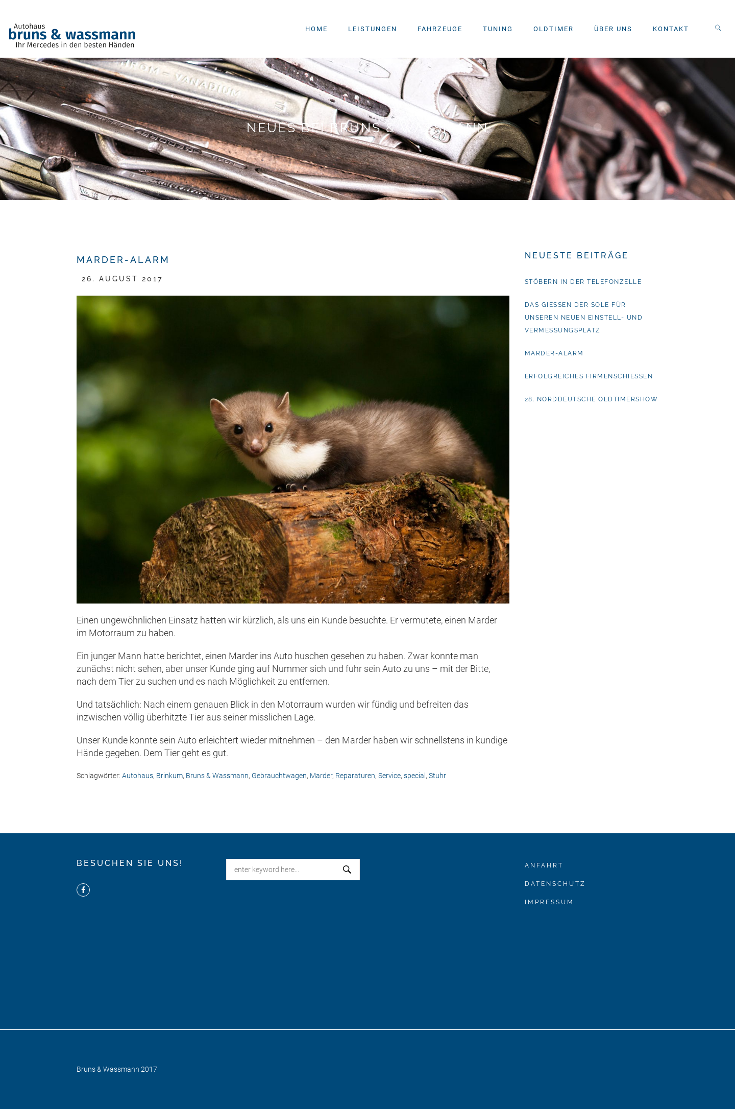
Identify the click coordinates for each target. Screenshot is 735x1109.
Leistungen (372, 29)
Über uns (613, 29)
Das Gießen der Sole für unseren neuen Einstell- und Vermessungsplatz (584, 317)
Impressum (549, 902)
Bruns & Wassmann (217, 776)
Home (316, 29)
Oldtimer (553, 29)
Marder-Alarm (554, 353)
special (415, 776)
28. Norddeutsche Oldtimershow (591, 399)
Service (389, 776)
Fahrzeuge (440, 29)
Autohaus (137, 776)
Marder (321, 776)
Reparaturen (355, 776)
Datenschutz (555, 883)
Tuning (498, 29)
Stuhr (437, 776)
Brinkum (169, 776)
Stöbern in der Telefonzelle (583, 281)
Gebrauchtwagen (279, 776)
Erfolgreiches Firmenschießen (589, 376)
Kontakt (671, 29)
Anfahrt (544, 865)
